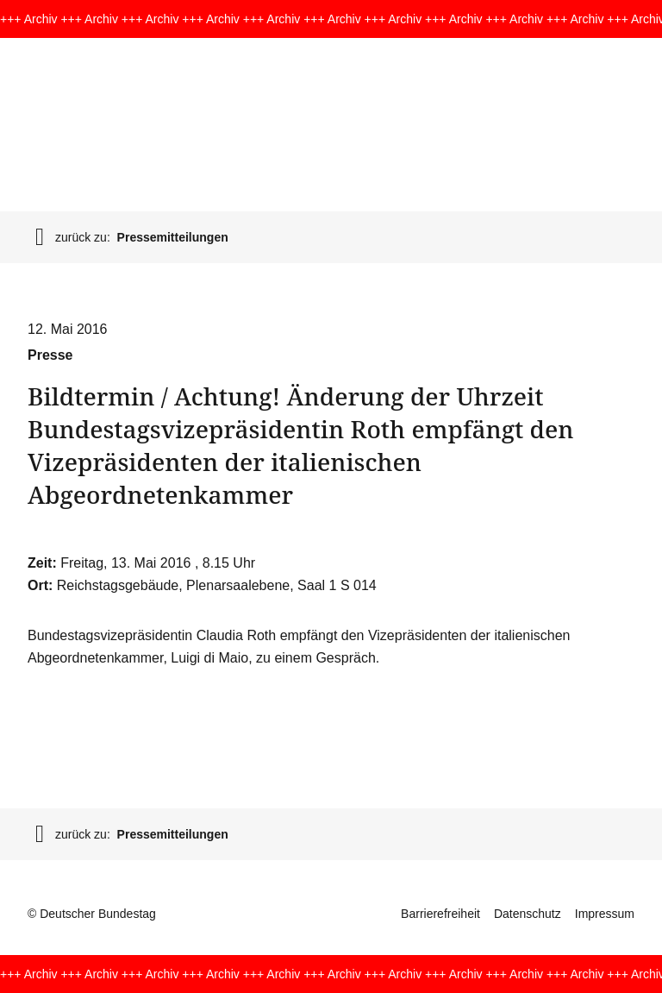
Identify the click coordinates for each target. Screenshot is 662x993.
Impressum (604, 914)
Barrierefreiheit (440, 914)
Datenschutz (527, 914)
